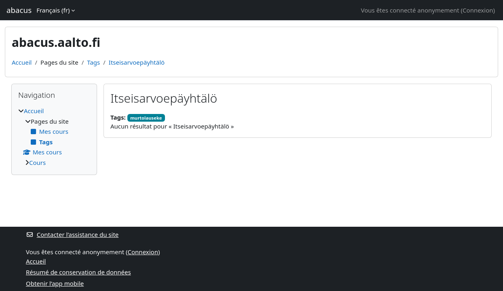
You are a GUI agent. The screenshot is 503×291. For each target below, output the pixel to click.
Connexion (478, 10)
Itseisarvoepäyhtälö (137, 62)
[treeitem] (54, 136)
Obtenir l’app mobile (55, 283)
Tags (93, 62)
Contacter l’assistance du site (72, 234)
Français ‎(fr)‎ (53, 10)
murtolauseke (146, 118)
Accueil (22, 62)
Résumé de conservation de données (78, 272)
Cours (37, 162)
